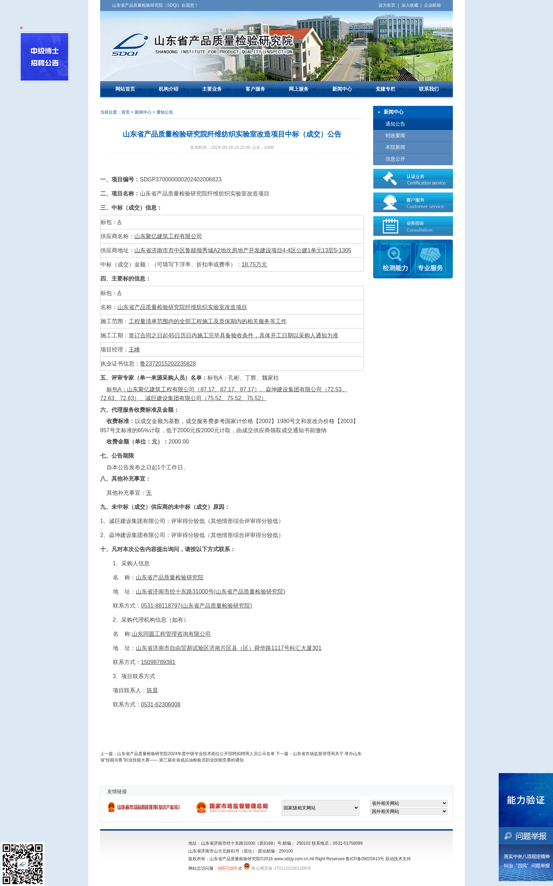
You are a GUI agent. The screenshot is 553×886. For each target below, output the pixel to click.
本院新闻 (395, 147)
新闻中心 (342, 89)
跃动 (389, 858)
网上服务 (299, 89)
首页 (125, 112)
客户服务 (255, 89)
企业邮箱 (432, 5)
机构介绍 (168, 89)
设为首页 (386, 5)
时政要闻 (395, 135)
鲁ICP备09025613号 (365, 858)
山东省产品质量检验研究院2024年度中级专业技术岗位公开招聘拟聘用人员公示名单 (196, 753)
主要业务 (212, 89)
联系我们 (429, 89)
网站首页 (125, 89)
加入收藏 (409, 5)
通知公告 (395, 124)
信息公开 (395, 159)
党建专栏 (385, 89)
